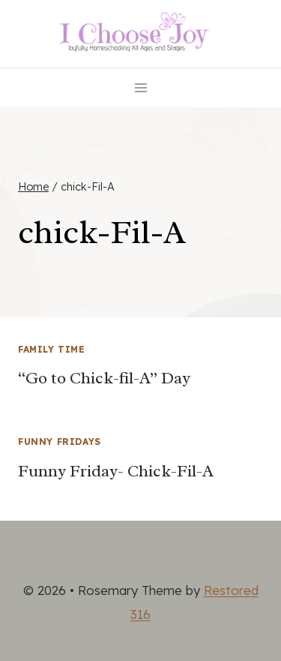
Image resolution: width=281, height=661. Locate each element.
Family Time (51, 349)
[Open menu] (140, 87)
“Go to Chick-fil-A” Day (104, 378)
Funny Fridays (59, 441)
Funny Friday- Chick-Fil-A (116, 471)
